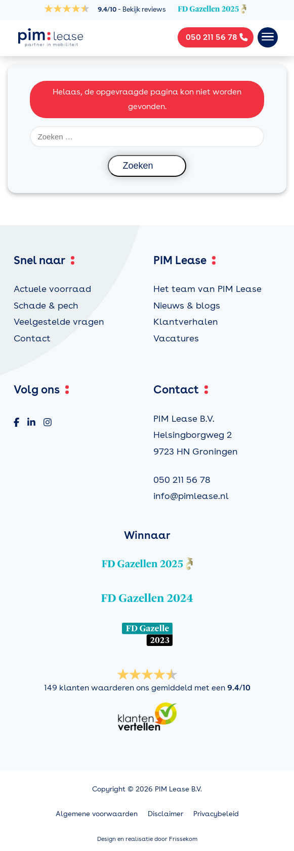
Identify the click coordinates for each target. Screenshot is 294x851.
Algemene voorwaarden (97, 814)
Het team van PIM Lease (207, 288)
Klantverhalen (185, 321)
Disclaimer (165, 814)
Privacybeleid (216, 814)
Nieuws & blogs (186, 305)
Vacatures (176, 338)
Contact (32, 338)
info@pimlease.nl (191, 495)
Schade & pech (46, 305)
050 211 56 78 (182, 479)
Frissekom (183, 838)
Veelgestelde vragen (59, 321)
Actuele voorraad (52, 288)
